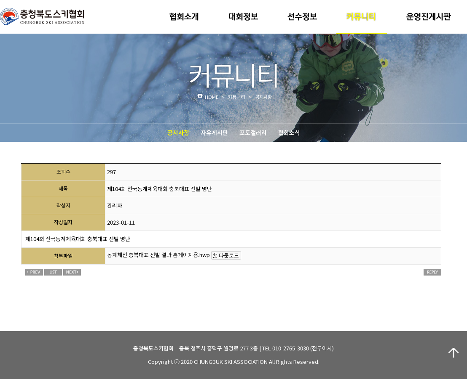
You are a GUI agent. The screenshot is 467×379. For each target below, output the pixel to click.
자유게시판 (214, 132)
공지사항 (178, 132)
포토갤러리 (253, 132)
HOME (211, 96)
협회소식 (289, 132)
